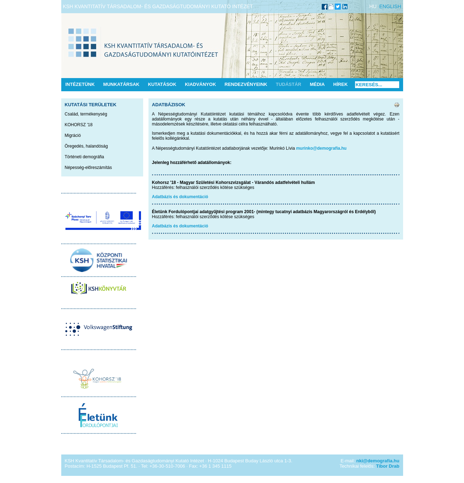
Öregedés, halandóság (86, 146)
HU (372, 6)
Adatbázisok (169, 104)
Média (317, 84)
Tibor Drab (388, 466)
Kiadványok (200, 84)
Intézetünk (80, 84)
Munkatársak (121, 84)
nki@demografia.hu (377, 460)
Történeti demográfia (84, 156)
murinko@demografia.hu (321, 148)
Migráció (73, 135)
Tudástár (288, 84)
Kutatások (162, 84)
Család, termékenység (86, 114)
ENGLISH (390, 6)
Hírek (340, 84)
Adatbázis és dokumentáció (180, 196)
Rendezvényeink (246, 84)
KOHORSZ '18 (79, 124)
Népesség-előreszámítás (88, 167)
